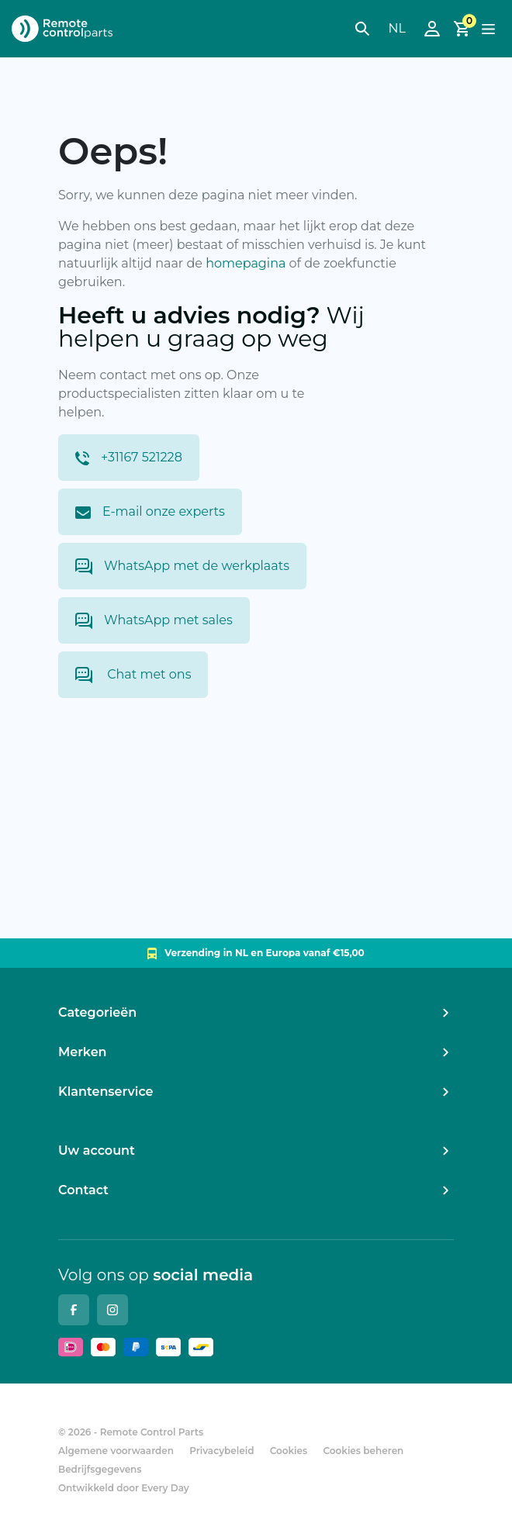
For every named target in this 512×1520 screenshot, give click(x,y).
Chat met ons (133, 675)
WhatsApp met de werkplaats (182, 566)
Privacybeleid (221, 1450)
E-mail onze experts (150, 511)
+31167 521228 (128, 457)
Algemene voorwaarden (116, 1450)
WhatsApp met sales (154, 621)
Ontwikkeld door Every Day (123, 1488)
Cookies (289, 1450)
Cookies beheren (363, 1450)
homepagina (245, 263)
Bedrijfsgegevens (100, 1469)
